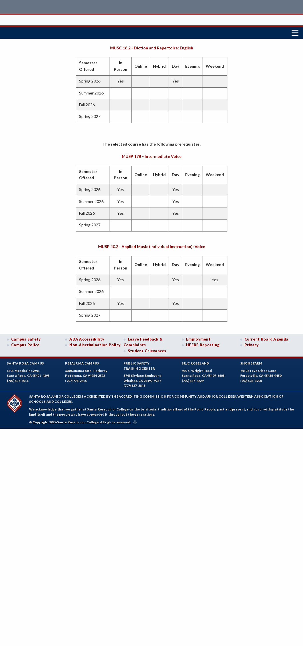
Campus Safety (26, 337)
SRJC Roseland (195, 362)
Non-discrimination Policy (94, 343)
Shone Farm (251, 362)
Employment (198, 337)
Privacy (252, 343)
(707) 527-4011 (18, 379)
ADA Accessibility (86, 337)
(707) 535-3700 (251, 379)
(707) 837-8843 (134, 384)
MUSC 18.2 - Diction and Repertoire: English (151, 46)
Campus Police (25, 343)
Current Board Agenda (266, 337)
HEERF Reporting (202, 343)
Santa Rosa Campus (25, 362)
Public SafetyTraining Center (139, 364)
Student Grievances (147, 349)
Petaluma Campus (82, 362)
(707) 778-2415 (76, 379)
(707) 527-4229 (192, 379)
